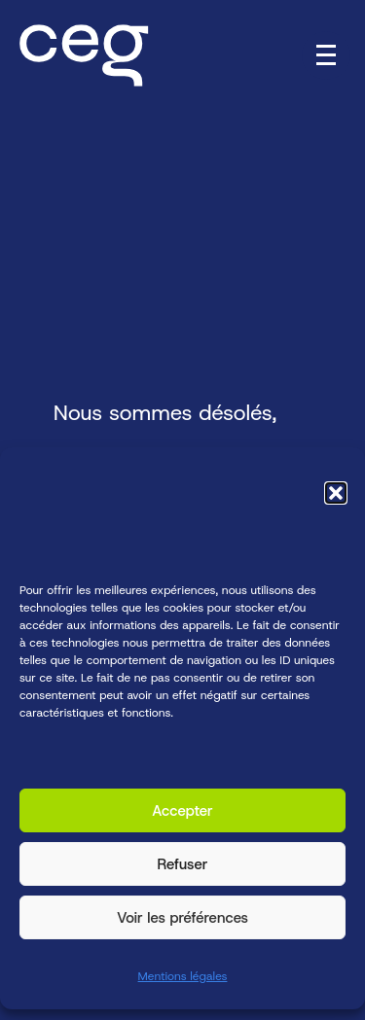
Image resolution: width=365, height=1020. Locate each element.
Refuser (183, 864)
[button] (336, 493)
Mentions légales (183, 977)
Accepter (182, 811)
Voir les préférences (182, 918)
